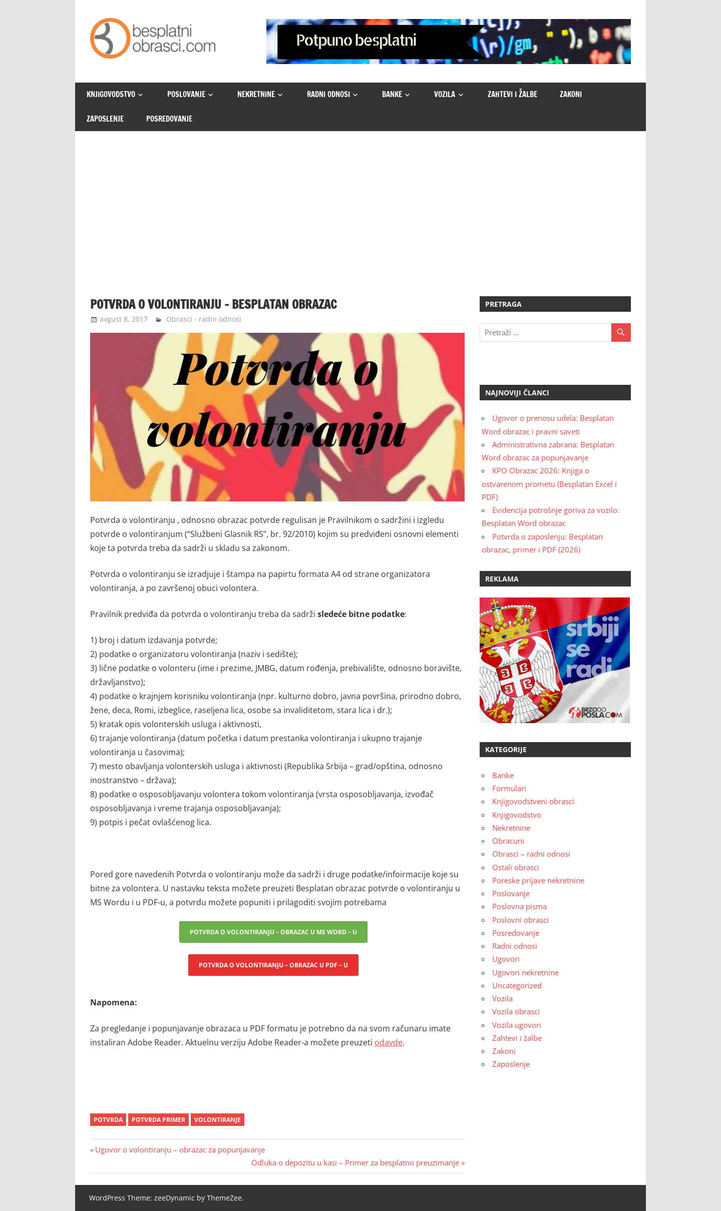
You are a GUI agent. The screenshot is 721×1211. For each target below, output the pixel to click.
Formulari (509, 788)
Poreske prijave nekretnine (538, 880)
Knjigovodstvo (111, 94)
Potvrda (108, 1119)
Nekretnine (256, 94)
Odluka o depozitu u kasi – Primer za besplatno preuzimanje (355, 1162)
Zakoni (571, 94)
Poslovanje (186, 94)
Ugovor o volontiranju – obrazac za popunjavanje (180, 1149)
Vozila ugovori (516, 1025)
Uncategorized (517, 985)
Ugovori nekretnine (525, 972)
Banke (392, 94)
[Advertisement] (360, 206)
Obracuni (508, 841)
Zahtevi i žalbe (512, 94)
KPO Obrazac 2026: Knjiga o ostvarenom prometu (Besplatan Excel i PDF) (549, 483)
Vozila (444, 94)
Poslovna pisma (519, 906)
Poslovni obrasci (520, 920)
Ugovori (506, 959)
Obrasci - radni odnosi (203, 319)
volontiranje (217, 1119)
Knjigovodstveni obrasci (533, 801)
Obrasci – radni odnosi (531, 854)
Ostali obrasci (515, 867)
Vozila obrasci (516, 1011)
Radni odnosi (328, 94)
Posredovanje (169, 119)
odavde (389, 1042)
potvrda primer (158, 1119)
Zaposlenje (105, 119)
